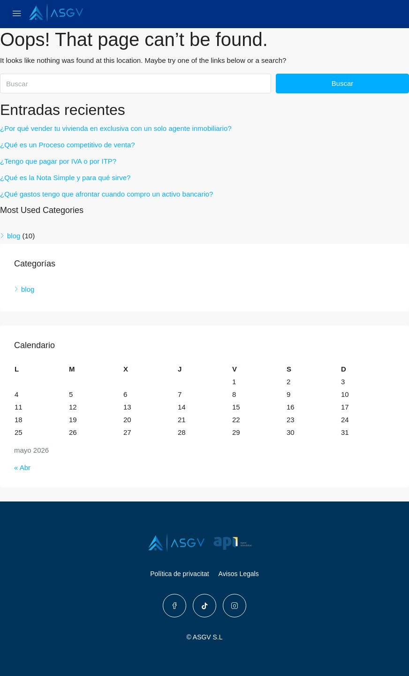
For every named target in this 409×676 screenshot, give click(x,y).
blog (13, 236)
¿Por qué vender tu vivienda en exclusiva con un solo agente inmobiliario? (116, 128)
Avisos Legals (239, 573)
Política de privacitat (179, 573)
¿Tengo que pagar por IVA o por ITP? (58, 161)
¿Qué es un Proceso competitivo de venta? (67, 145)
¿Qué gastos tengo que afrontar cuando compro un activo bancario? (106, 194)
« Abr (22, 467)
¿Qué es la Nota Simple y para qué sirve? (65, 178)
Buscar (343, 83)
